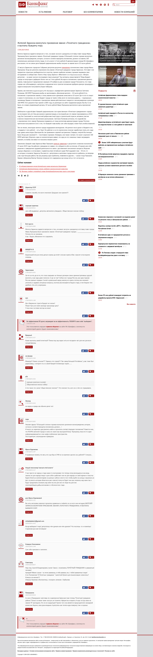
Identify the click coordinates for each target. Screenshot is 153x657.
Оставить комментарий (86, 180)
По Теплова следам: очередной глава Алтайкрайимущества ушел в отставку (47, 171)
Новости (22, 12)
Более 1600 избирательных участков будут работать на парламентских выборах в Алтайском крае (115, 145)
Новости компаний (124, 12)
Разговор (67, 12)
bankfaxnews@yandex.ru (99, 637)
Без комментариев (93, 12)
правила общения (52, 327)
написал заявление (60, 144)
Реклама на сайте (110, 651)
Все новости (131, 304)
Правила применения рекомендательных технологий (88, 651)
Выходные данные (23, 651)
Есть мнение (45, 12)
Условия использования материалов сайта (42, 651)
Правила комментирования (64, 651)
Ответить (29, 197)
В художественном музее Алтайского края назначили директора (42, 166)
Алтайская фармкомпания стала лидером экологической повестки (43, 169)
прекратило (66, 67)
